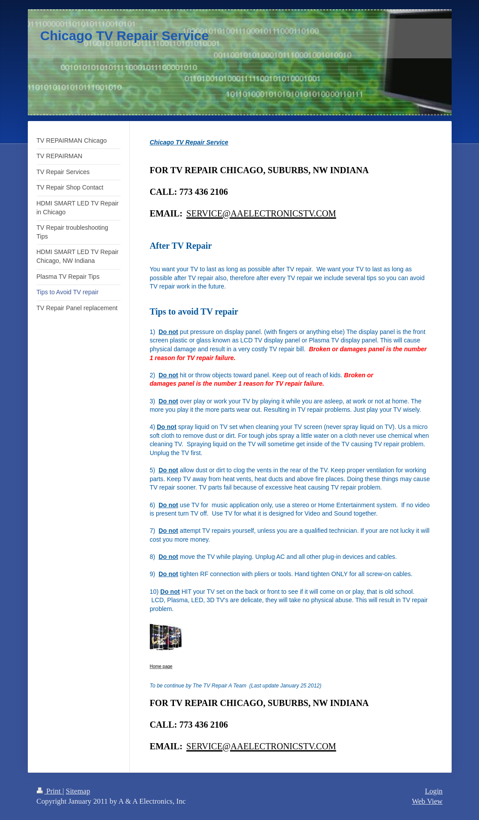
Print (50, 791)
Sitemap (78, 791)
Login (433, 791)
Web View (427, 801)
